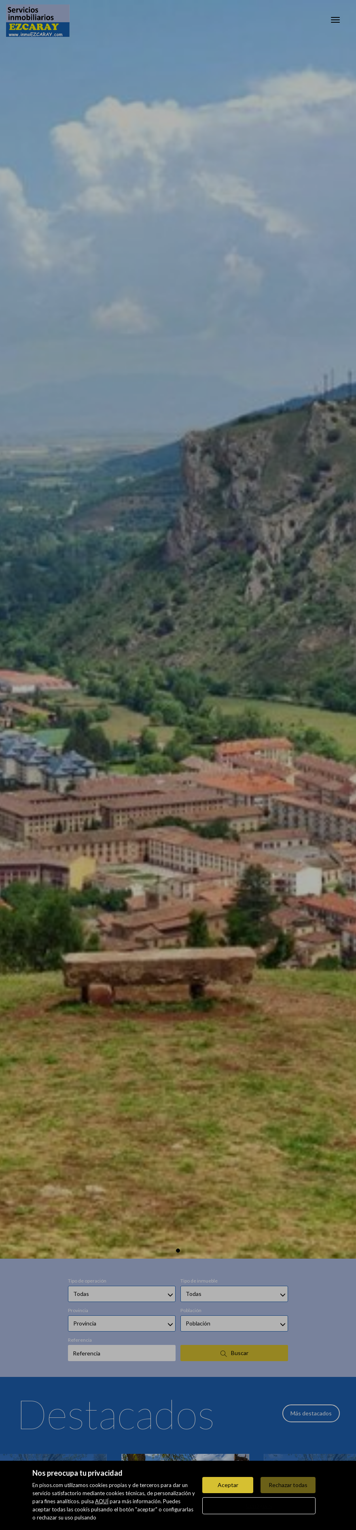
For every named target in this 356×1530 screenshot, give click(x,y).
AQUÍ (101, 1501)
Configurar (259, 1505)
